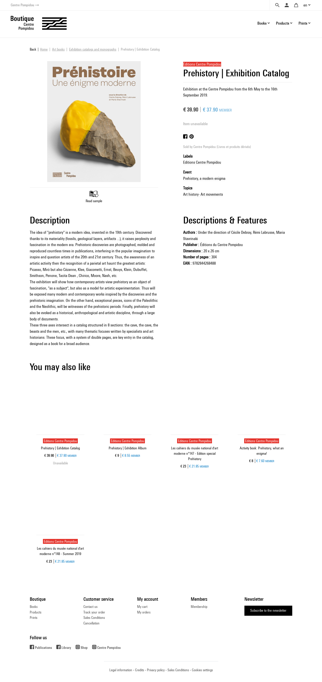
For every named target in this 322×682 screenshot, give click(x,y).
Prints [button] (303, 23)
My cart (142, 607)
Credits (139, 670)
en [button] (305, 5)
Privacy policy (156, 670)
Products (35, 612)
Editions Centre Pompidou (202, 162)
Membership (199, 607)
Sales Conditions (94, 618)
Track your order (94, 612)
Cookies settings (202, 670)
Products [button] (282, 23)
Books (34, 607)
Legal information (120, 670)
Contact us (90, 607)
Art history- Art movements (203, 194)
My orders (143, 612)
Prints (33, 618)
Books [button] (262, 23)
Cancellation (91, 623)
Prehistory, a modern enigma (204, 178)
